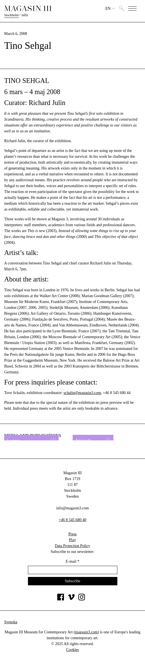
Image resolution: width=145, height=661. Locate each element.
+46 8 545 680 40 (72, 520)
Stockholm (11, 15)
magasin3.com (86, 632)
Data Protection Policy (72, 546)
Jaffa (24, 15)
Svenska (10, 622)
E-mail (72, 561)
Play (72, 540)
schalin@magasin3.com (82, 393)
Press (72, 534)
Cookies (72, 650)
